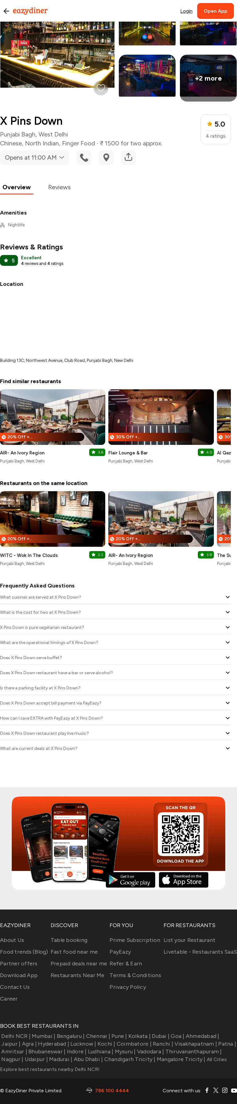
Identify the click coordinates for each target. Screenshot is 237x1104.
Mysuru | (124, 1051)
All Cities (216, 1059)
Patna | (226, 1043)
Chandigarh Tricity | (129, 1059)
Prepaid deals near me (79, 963)
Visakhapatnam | (195, 1043)
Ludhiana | (100, 1051)
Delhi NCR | (15, 1036)
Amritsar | (13, 1051)
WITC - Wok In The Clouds (29, 555)
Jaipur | (10, 1043)
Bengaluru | (70, 1036)
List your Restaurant (189, 940)
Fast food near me (74, 951)
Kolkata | (139, 1036)
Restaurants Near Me (78, 975)
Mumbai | (43, 1036)
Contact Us (15, 987)
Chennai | (97, 1036)
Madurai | (60, 1059)
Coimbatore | (133, 1043)
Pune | (118, 1036)
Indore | (75, 1051)
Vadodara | (150, 1051)
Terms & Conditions (135, 975)
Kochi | (105, 1043)
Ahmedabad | (202, 1036)
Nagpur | (11, 1059)
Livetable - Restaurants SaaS (200, 951)
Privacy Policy (128, 987)
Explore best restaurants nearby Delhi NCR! (50, 1069)
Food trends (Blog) (24, 951)
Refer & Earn (126, 963)
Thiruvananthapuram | (193, 1051)
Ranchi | (162, 1043)
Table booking (69, 940)
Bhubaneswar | (46, 1051)
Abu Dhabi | (87, 1059)
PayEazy (120, 951)
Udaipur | (35, 1059)
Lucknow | (82, 1043)
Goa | (177, 1036)
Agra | (28, 1043)
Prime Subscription (135, 940)
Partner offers (19, 963)
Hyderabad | (53, 1043)
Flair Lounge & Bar (128, 453)
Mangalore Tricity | (181, 1059)
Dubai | (160, 1036)
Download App (19, 975)
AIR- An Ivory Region (22, 453)
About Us (12, 940)
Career (9, 998)
